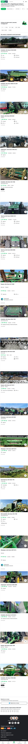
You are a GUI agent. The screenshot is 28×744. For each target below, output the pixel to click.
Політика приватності (6, 732)
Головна (3, 743)
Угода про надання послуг (7, 735)
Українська (24, 739)
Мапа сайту (3, 737)
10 (17, 711)
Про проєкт (3, 730)
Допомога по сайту (14, 720)
